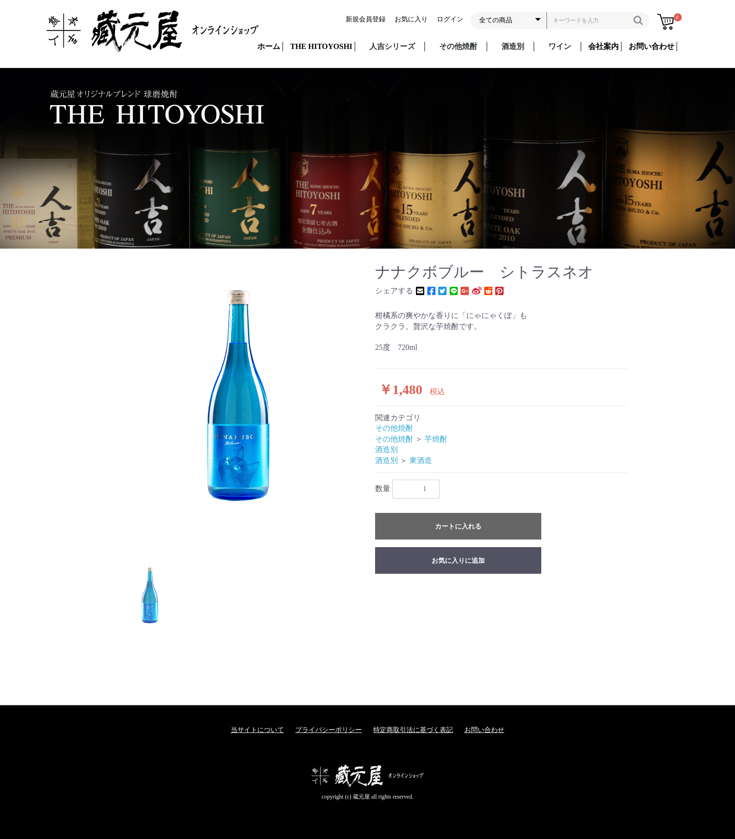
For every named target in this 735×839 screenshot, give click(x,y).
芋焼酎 (435, 439)
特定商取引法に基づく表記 (413, 729)
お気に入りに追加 (458, 560)
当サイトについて (257, 729)
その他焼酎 (458, 46)
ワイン (559, 46)
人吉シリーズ (392, 46)
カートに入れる (458, 526)
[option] (238, 395)
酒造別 (512, 46)
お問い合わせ (484, 729)
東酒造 (420, 460)
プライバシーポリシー (328, 729)
